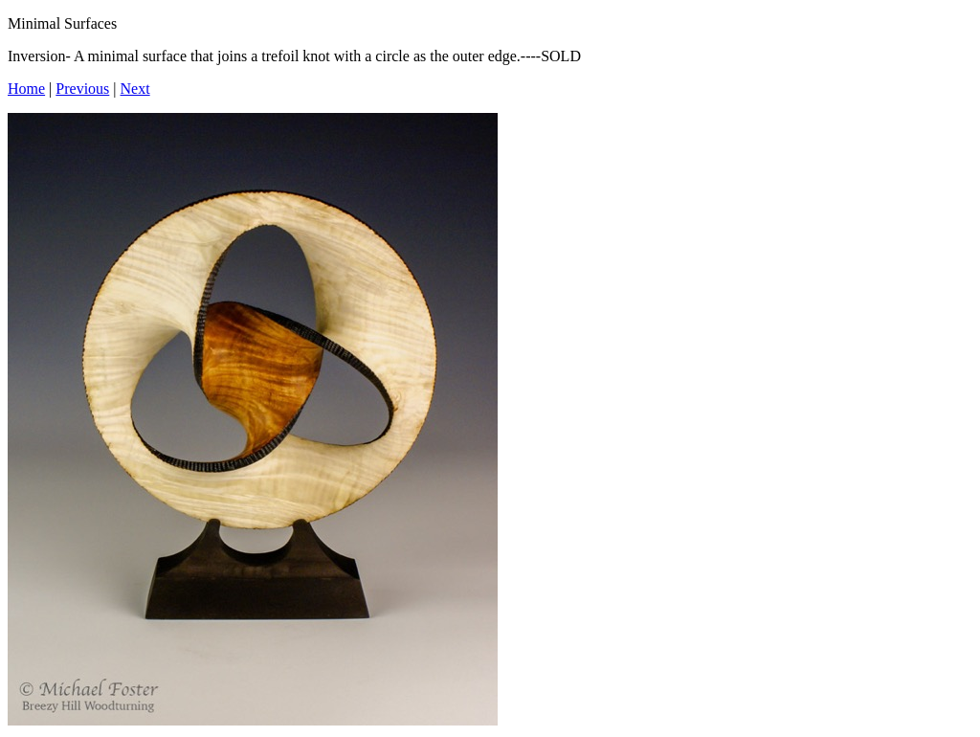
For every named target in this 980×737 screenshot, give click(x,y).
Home (26, 88)
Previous (82, 88)
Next (135, 88)
